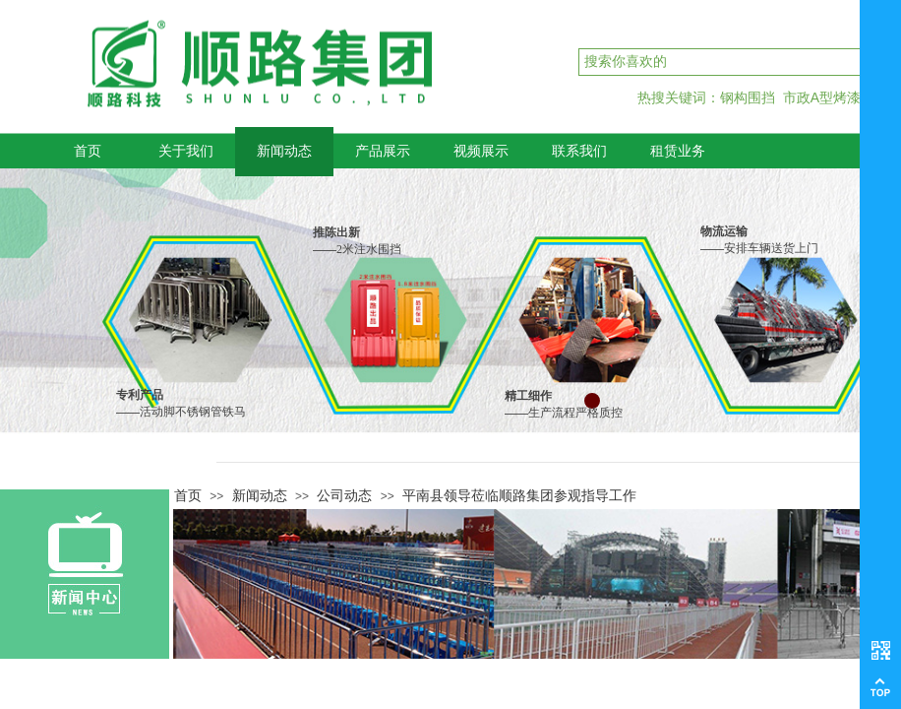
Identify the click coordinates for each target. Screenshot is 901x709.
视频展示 (481, 151)
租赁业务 (677, 151)
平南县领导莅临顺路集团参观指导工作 (519, 495)
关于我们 (185, 151)
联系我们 (579, 151)
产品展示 (382, 151)
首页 (87, 151)
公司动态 (344, 495)
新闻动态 (284, 151)
